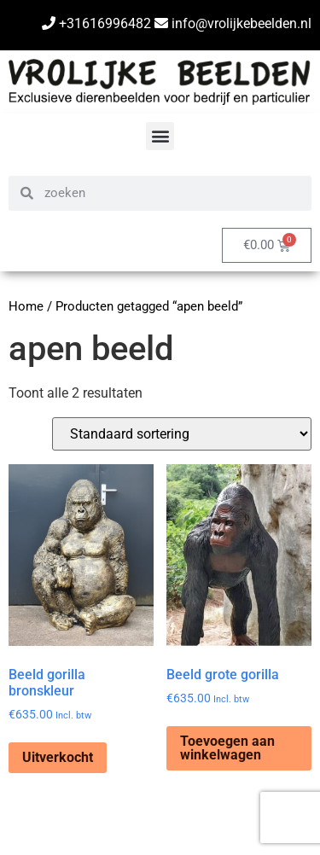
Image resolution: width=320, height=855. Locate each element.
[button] (160, 136)
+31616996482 (96, 23)
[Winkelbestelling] (181, 434)
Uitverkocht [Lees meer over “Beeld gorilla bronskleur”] (57, 757)
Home (26, 306)
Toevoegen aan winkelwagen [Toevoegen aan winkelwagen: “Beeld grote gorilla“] (227, 748)
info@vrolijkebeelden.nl (232, 23)
